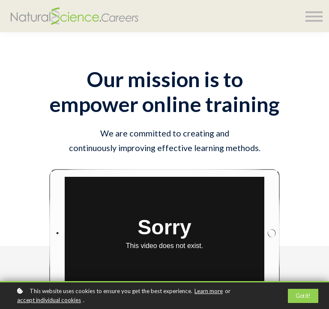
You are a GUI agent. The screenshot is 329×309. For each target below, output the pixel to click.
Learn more (208, 291)
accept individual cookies (49, 300)
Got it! (303, 296)
